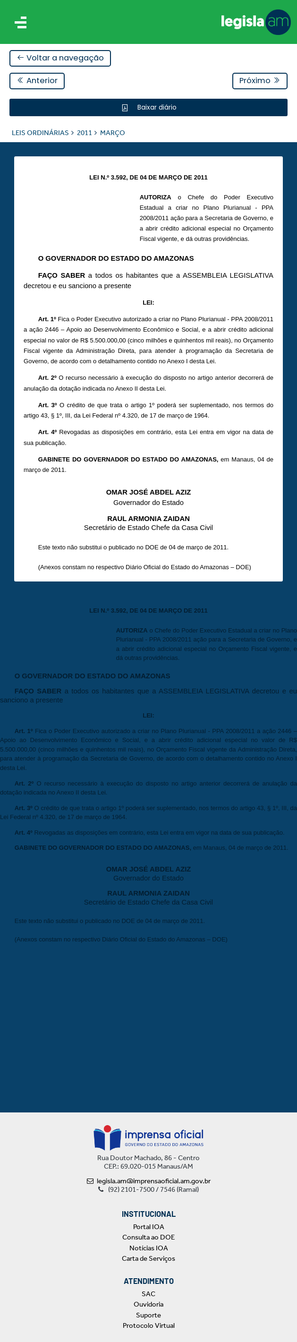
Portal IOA (148, 1226)
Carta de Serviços (148, 1258)
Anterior (37, 80)
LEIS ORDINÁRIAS (40, 132)
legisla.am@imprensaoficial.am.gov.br (149, 1181)
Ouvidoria (148, 1304)
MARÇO (112, 132)
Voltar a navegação (60, 57)
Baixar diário (156, 107)
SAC (148, 1294)
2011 (84, 132)
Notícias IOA (148, 1248)
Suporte (148, 1315)
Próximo (259, 80)
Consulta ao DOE (148, 1237)
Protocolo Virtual (149, 1325)
